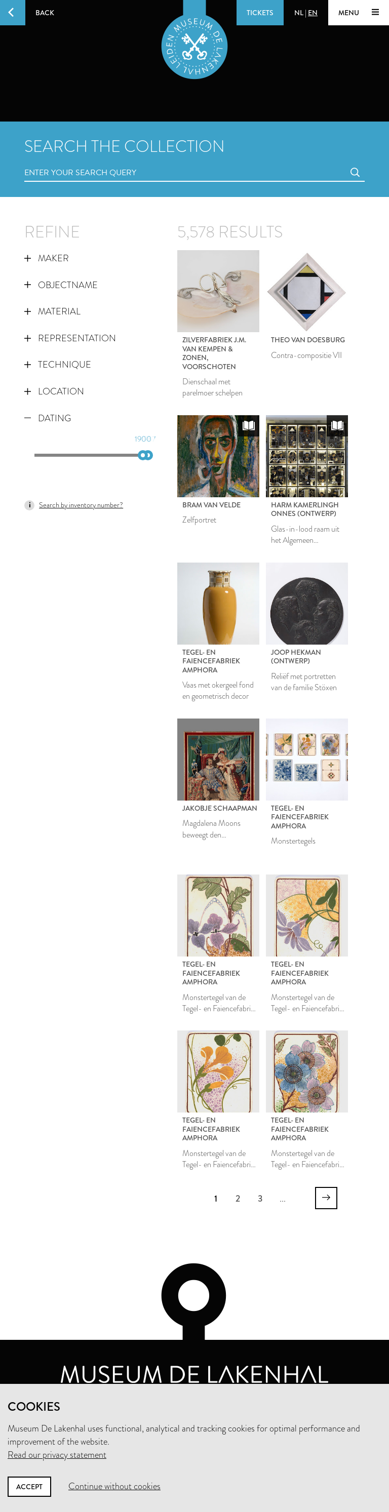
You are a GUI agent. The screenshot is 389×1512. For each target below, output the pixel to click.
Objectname (61, 285)
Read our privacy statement (57, 1454)
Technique (57, 364)
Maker (46, 258)
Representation (70, 338)
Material (52, 311)
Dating (47, 418)
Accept (29, 1487)
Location (54, 391)
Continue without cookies (114, 1486)
